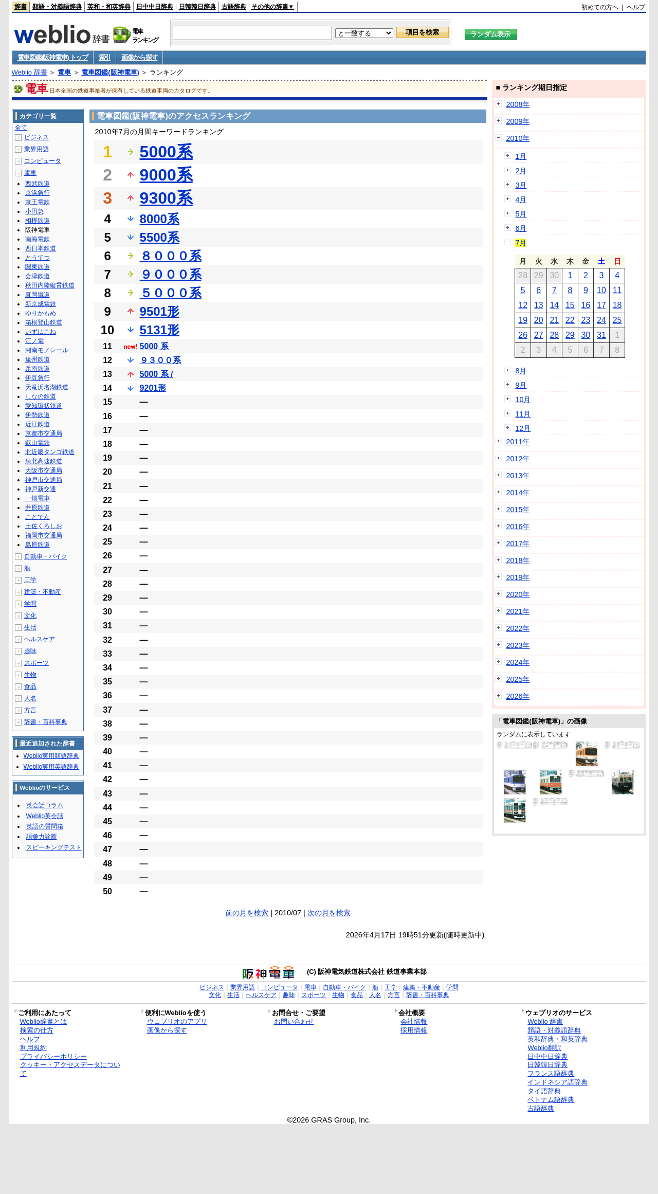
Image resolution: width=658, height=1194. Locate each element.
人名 (30, 698)
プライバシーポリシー (53, 1056)
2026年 (517, 696)
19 (522, 320)
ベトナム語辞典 (550, 1099)
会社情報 (413, 1021)
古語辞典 (234, 7)
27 (538, 335)
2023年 (517, 645)
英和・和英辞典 (109, 7)
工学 (30, 580)
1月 (520, 156)
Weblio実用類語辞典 (51, 755)
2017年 (517, 543)
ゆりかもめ (40, 313)
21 (554, 320)
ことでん (37, 516)
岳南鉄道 (37, 368)
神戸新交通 (40, 489)
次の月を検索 (329, 913)
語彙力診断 (41, 836)
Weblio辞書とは (43, 1021)
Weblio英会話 (44, 816)
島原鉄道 (37, 544)
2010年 (517, 138)
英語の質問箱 (44, 826)
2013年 (517, 476)
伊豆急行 (37, 378)
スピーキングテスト (54, 847)
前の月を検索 (246, 913)
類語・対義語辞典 (57, 7)
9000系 (166, 175)
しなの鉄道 (40, 396)
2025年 (517, 679)
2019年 (517, 577)
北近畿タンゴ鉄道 (50, 452)
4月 (520, 199)
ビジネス (36, 137)
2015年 (517, 509)
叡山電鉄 (37, 442)
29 (570, 335)
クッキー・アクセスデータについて (70, 1069)
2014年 (517, 493)
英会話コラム (44, 805)
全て (21, 127)
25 (617, 320)
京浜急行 (37, 192)
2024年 (517, 662)
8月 (520, 371)
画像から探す (139, 57)
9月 (520, 385)
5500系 (159, 237)
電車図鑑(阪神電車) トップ (52, 57)
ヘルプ (636, 7)
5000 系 (154, 346)
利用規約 (33, 1048)
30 (586, 335)
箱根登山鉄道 (43, 322)
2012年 (517, 459)
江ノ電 (34, 341)
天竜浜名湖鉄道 (46, 387)
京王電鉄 (37, 202)
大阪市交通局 (43, 470)
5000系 (166, 151)
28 (554, 335)
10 (601, 290)
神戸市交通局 (43, 479)
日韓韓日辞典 (197, 7)
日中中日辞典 (154, 7)
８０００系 (171, 256)
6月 (520, 228)
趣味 (30, 651)
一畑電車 (37, 498)
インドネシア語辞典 (557, 1082)
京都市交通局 (43, 433)
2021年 (517, 611)
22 (570, 320)
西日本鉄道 (40, 248)
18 (617, 305)
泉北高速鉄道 (43, 461)
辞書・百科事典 (45, 722)
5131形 (159, 330)
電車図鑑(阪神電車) (110, 72)
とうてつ (37, 257)
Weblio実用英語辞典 (51, 766)
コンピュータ (42, 161)
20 (538, 320)
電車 (64, 72)
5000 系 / (156, 374)
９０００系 (171, 274)
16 (586, 305)
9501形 (159, 311)
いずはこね (40, 331)
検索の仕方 (36, 1030)
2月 (520, 171)
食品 (30, 686)
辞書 (20, 7)
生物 (30, 674)
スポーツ (36, 662)
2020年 (517, 594)
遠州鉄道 (37, 359)
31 (601, 335)
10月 (523, 399)
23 (586, 320)
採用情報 (413, 1030)
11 (617, 290)
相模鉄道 (37, 220)
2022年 (517, 628)
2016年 (517, 526)
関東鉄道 (37, 266)
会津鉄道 (37, 276)
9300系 (166, 198)
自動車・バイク (45, 556)
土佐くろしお (43, 526)
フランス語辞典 (550, 1073)
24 (601, 320)
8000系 (159, 219)
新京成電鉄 (40, 303)
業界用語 (36, 149)
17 (601, 305)
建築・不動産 (42, 591)
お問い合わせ (294, 1021)
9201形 (153, 388)
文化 (30, 615)
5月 (520, 214)
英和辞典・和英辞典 (557, 1039)
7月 (520, 243)
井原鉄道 (37, 507)
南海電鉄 (37, 239)
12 (522, 305)
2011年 (517, 442)
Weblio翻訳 (544, 1048)
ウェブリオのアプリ (177, 1021)
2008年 (517, 104)
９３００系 (160, 360)
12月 (523, 428)
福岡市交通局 (43, 535)
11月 (523, 414)
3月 (520, 185)
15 (570, 305)
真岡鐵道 (37, 294)
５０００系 (171, 293)
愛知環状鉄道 (43, 405)
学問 (30, 603)
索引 (105, 57)
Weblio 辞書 (29, 72)
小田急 (34, 211)
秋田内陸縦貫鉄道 (50, 285)
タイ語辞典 (544, 1091)
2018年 (517, 560)
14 (554, 305)
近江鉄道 (37, 424)
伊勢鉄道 (37, 415)
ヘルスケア (39, 639)
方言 (30, 710)
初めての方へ (599, 7)
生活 (30, 627)
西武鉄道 (37, 183)
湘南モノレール (46, 350)
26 (522, 335)
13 (538, 305)
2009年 (517, 121)
